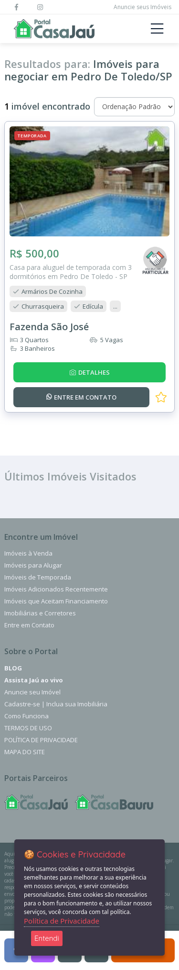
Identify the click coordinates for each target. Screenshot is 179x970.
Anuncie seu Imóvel (32, 692)
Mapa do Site (24, 751)
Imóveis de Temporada (37, 577)
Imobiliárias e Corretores (40, 613)
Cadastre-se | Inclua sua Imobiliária (55, 704)
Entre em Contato (29, 625)
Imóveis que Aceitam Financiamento (56, 601)
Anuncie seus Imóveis (142, 7)
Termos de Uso (28, 728)
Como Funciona (26, 716)
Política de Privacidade (41, 740)
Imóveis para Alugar (33, 565)
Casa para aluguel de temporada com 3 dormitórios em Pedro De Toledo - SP (71, 272)
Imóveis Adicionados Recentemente (56, 589)
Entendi (46, 938)
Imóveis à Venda (28, 553)
